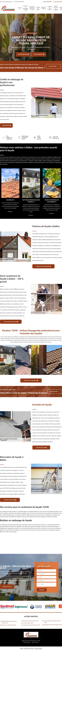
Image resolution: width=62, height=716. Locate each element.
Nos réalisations (23, 54)
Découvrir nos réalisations (31, 380)
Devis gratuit (6, 125)
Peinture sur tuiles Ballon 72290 (9, 625)
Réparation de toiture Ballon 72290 (30, 620)
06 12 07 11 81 (57, 1)
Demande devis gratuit (10, 500)
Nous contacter (39, 54)
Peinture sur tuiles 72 (38, 8)
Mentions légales (38, 648)
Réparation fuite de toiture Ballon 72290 (53, 624)
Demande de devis (41, 447)
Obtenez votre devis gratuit (43, 266)
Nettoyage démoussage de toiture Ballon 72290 (9, 622)
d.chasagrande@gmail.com (6, 1)
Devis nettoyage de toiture (11, 321)
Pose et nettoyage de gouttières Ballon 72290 (52, 621)
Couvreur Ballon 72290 (28, 623)
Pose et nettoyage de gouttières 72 (55, 8)
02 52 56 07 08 (46, 1)
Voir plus (10, 211)
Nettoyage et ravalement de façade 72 (25, 8)
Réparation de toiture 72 (43, 8)
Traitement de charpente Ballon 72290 (31, 625)
